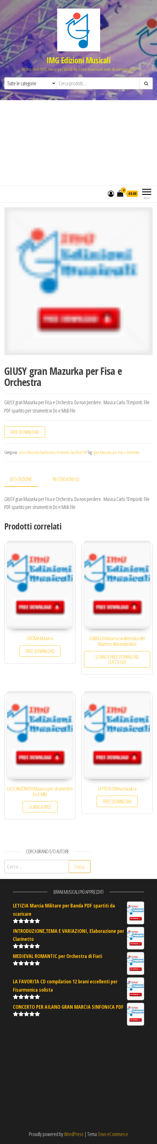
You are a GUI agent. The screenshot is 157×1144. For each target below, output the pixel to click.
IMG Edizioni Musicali (78, 60)
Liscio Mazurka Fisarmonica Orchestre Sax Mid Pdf (53, 452)
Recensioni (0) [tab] (66, 479)
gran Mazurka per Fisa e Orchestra (116, 452)
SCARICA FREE (40, 806)
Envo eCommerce (113, 1134)
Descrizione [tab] (21, 479)
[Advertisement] (78, 143)
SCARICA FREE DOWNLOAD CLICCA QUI (117, 659)
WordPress (74, 1134)
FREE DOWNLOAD (24, 432)
